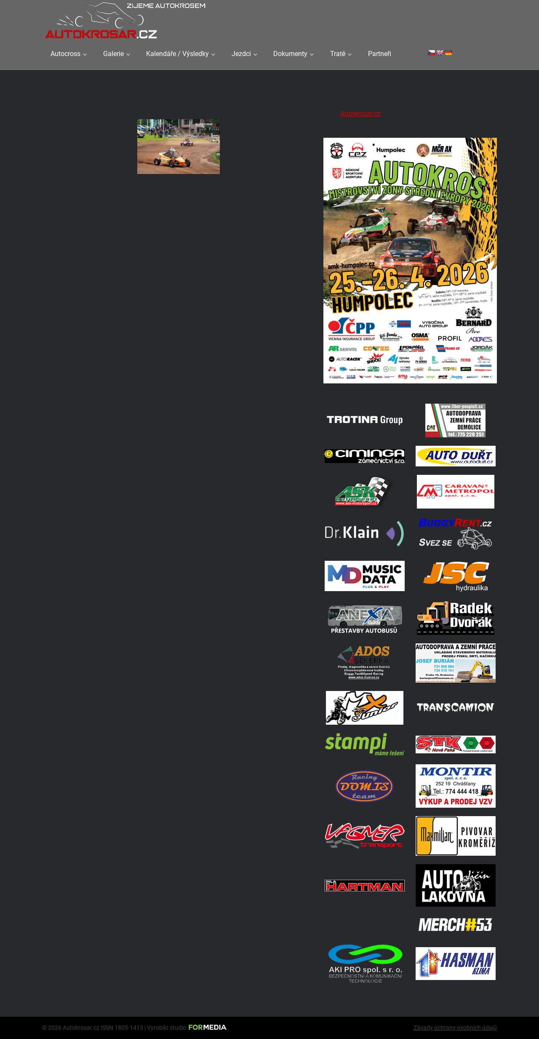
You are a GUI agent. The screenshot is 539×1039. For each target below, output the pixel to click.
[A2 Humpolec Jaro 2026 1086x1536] (410, 384)
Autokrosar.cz (360, 114)
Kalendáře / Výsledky (177, 54)
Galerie (113, 54)
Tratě (337, 54)
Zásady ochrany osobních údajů (455, 1027)
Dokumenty (290, 54)
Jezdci (241, 54)
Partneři (379, 54)
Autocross (65, 54)
